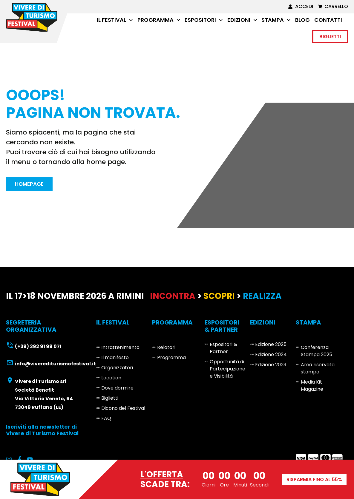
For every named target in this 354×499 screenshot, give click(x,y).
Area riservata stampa (318, 369)
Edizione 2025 (270, 345)
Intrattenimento (120, 348)
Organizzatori (117, 368)
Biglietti (109, 399)
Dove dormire (117, 389)
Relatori (166, 348)
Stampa (276, 20)
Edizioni (242, 20)
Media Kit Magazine (312, 387)
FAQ (106, 419)
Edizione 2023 (270, 365)
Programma (158, 20)
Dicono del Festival (123, 409)
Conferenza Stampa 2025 (316, 352)
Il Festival (115, 20)
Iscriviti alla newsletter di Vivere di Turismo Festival (42, 431)
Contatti (328, 20)
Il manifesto (115, 358)
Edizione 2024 (271, 355)
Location (111, 379)
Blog (302, 20)
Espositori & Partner (223, 349)
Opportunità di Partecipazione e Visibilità (227, 370)
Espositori (204, 20)
